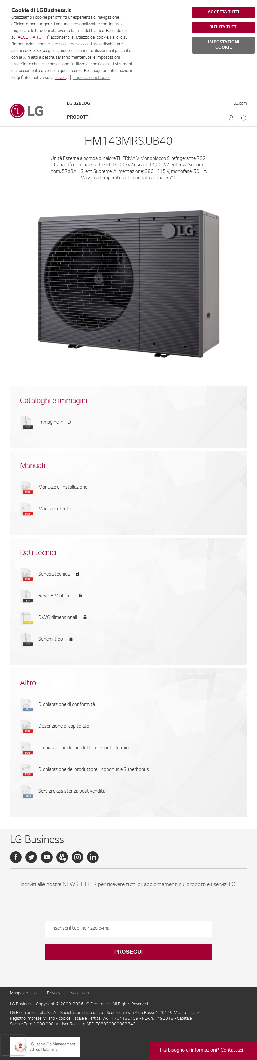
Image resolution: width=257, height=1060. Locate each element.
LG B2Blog (78, 103)
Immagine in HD (54, 422)
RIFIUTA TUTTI (223, 27)
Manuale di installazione (62, 487)
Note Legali (80, 993)
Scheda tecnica (54, 574)
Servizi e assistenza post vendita (71, 791)
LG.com (240, 103)
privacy (60, 77)
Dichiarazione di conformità (66, 705)
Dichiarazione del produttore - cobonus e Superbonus (93, 770)
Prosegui (128, 952)
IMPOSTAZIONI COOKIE (223, 45)
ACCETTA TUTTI (33, 37)
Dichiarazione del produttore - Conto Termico (84, 748)
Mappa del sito (23, 993)
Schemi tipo (50, 639)
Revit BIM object (55, 596)
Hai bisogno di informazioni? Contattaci (201, 1050)
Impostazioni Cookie (91, 77)
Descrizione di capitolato (63, 726)
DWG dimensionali (57, 618)
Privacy (53, 993)
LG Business (21, 1004)
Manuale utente (54, 509)
